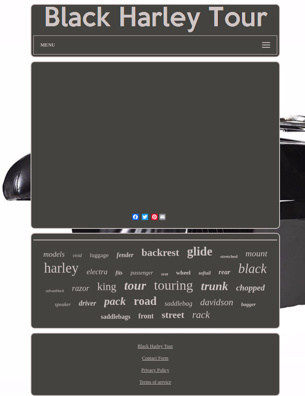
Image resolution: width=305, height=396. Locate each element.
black (252, 268)
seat (164, 273)
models (54, 254)
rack (201, 314)
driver (87, 303)
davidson (216, 302)
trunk (214, 286)
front (146, 316)
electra (97, 271)
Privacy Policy (155, 370)
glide (199, 251)
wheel (183, 272)
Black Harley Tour (155, 346)
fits (119, 273)
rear (224, 272)
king (106, 287)
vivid (77, 255)
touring (173, 285)
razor (80, 288)
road (145, 301)
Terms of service (155, 382)
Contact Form (155, 358)
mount (256, 253)
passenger (142, 273)
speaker (63, 304)
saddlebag (178, 303)
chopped (250, 288)
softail (205, 273)
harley (61, 268)
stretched (228, 256)
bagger (248, 304)
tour (135, 285)
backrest (160, 252)
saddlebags (116, 316)
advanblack (55, 291)
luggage (99, 255)
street (173, 315)
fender (125, 255)
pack (114, 301)
